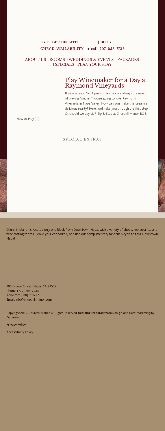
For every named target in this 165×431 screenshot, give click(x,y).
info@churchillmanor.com (34, 299)
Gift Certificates (61, 42)
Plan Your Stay (95, 64)
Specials (64, 64)
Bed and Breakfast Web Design (100, 313)
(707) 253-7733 (28, 291)
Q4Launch (13, 317)
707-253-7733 (112, 49)
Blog (105, 42)
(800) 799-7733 (31, 295)
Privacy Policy (16, 324)
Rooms (57, 59)
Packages (128, 59)
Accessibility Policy (19, 332)
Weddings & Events (91, 59)
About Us (35, 59)
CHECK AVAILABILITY (62, 49)
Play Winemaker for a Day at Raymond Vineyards (106, 83)
